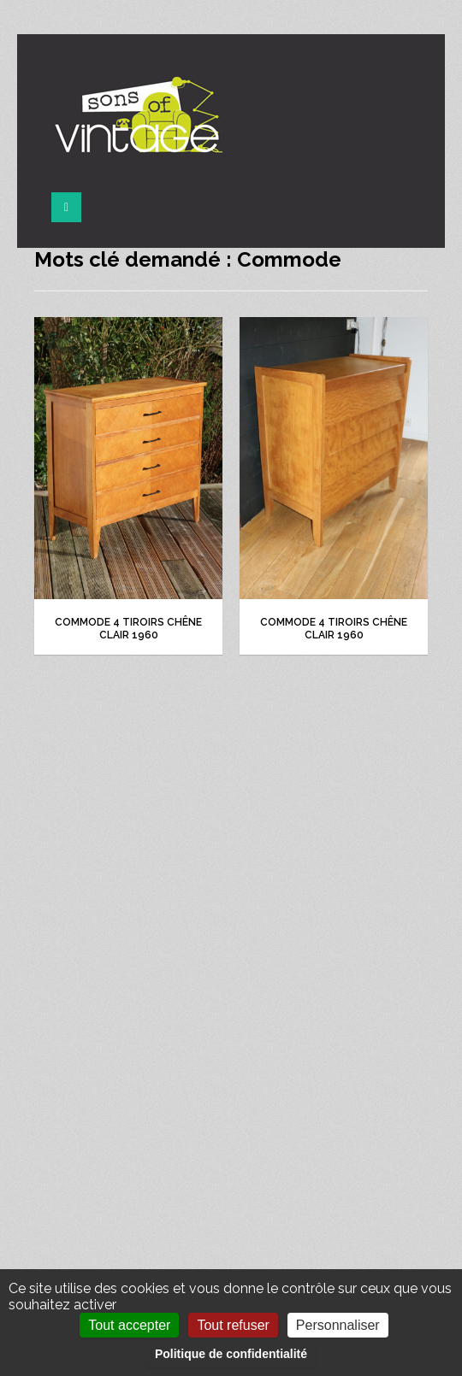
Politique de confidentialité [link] (231, 1354)
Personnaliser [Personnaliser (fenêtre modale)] (338, 1325)
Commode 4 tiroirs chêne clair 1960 (128, 628)
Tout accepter (129, 1325)
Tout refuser (233, 1325)
